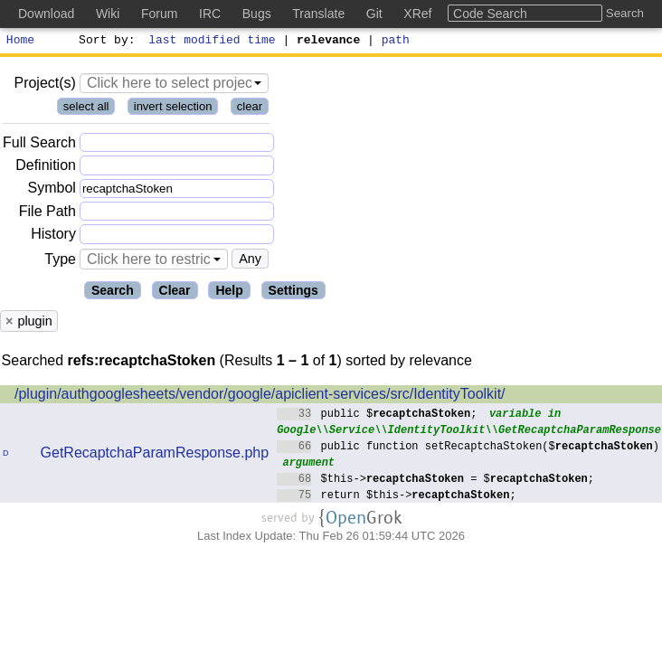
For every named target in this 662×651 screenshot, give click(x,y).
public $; (377, 415)
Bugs (256, 13)
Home (20, 41)
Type (60, 261)
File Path (47, 214)
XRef (417, 13)
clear (249, 109)
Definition (45, 167)
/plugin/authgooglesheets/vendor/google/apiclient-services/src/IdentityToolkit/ (260, 396)
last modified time (212, 41)
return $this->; (396, 497)
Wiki (107, 13)
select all (86, 109)
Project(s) (44, 85)
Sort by (104, 41)
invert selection (173, 109)
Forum (159, 13)
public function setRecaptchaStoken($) (468, 448)
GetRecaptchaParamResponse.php (155, 455)
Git (374, 13)
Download (46, 13)
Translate (318, 13)
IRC (210, 13)
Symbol (52, 191)
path (396, 41)
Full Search (39, 145)
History (53, 236)
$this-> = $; (435, 480)
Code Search (490, 13)
